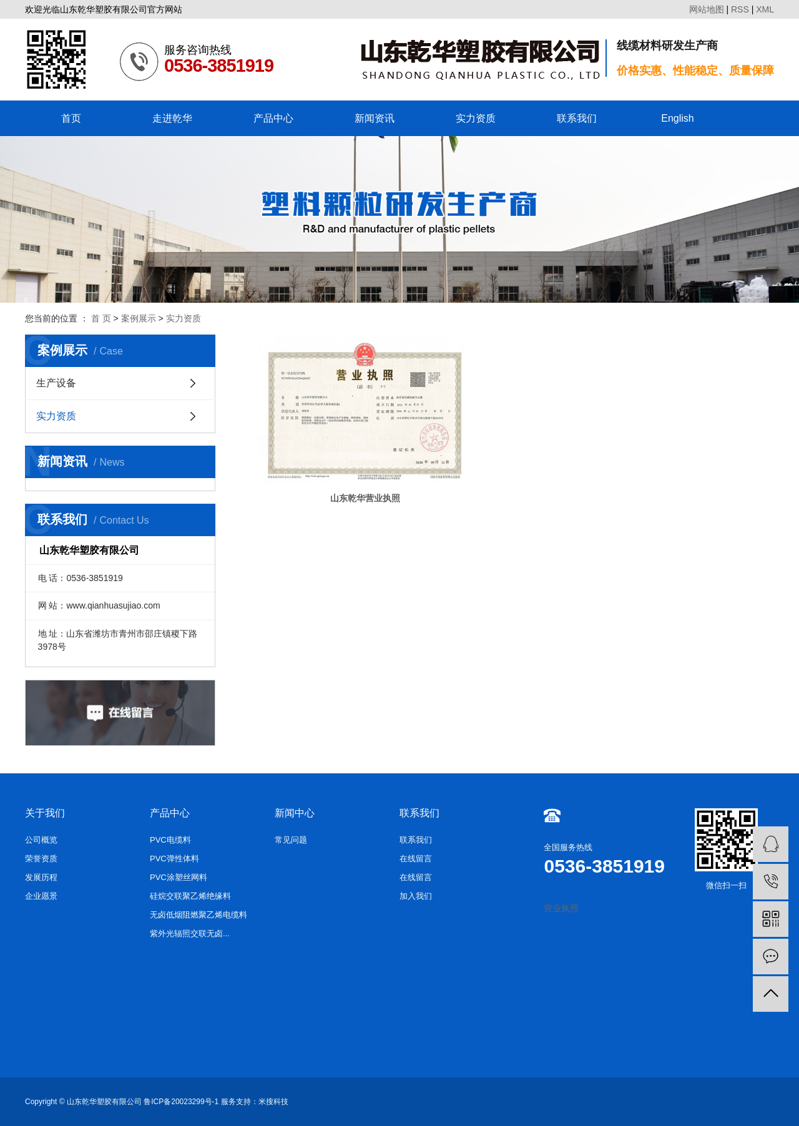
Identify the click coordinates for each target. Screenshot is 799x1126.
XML (765, 9)
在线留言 (416, 858)
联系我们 (577, 118)
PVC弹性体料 (174, 858)
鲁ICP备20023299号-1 (181, 1101)
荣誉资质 (41, 858)
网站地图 (706, 9)
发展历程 (41, 877)
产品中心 (273, 118)
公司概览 (41, 839)
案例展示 (138, 318)
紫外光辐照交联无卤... (190, 933)
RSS (740, 9)
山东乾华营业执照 (331, 455)
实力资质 (476, 118)
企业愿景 (41, 896)
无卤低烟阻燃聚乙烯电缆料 (198, 914)
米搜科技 (273, 1101)
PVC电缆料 (170, 839)
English (677, 118)
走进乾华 (172, 118)
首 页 (101, 318)
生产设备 (56, 383)
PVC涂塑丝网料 (178, 877)
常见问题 (291, 839)
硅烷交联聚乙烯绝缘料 (190, 896)
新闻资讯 (375, 118)
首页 (71, 118)
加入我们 (416, 896)
